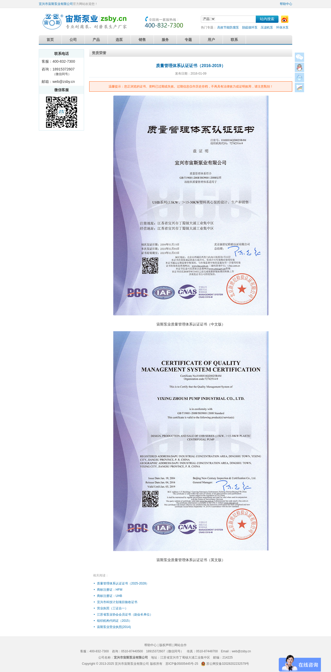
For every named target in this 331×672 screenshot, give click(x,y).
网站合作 (180, 645)
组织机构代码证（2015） (114, 621)
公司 (73, 40)
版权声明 (165, 645)
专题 (188, 40)
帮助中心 (286, 4)
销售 (142, 40)
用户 (211, 40)
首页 (50, 40)
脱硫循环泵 (250, 27)
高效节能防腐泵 (228, 27)
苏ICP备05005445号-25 (182, 664)
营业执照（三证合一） (112, 608)
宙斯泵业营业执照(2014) (114, 627)
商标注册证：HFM (109, 589)
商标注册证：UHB (109, 596)
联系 (234, 40)
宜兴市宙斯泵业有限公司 (56, 4)
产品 (96, 40)
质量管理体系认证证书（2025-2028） (123, 583)
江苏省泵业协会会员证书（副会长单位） (125, 614)
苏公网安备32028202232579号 (227, 664)
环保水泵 (282, 27)
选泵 (119, 40)
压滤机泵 (267, 27)
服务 (165, 40)
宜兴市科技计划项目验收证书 (117, 602)
